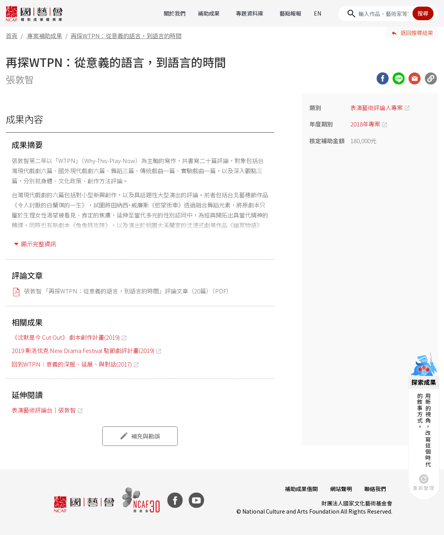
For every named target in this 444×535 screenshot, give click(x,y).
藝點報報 (290, 13)
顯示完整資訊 (38, 244)
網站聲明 (341, 489)
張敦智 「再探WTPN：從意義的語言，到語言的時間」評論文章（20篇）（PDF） (128, 291)
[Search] (388, 13)
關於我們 (174, 13)
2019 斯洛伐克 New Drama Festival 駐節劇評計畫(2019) (83, 350)
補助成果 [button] (209, 13)
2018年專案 (365, 124)
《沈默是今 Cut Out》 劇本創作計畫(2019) (66, 337)
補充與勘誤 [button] (145, 436)
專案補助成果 (44, 36)
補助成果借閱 (301, 489)
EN (317, 13)
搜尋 (423, 13)
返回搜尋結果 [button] (416, 33)
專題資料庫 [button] (249, 13)
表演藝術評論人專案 (376, 107)
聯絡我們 (375, 489)
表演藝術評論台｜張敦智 (44, 410)
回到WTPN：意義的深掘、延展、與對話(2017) (72, 364)
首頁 (11, 36)
